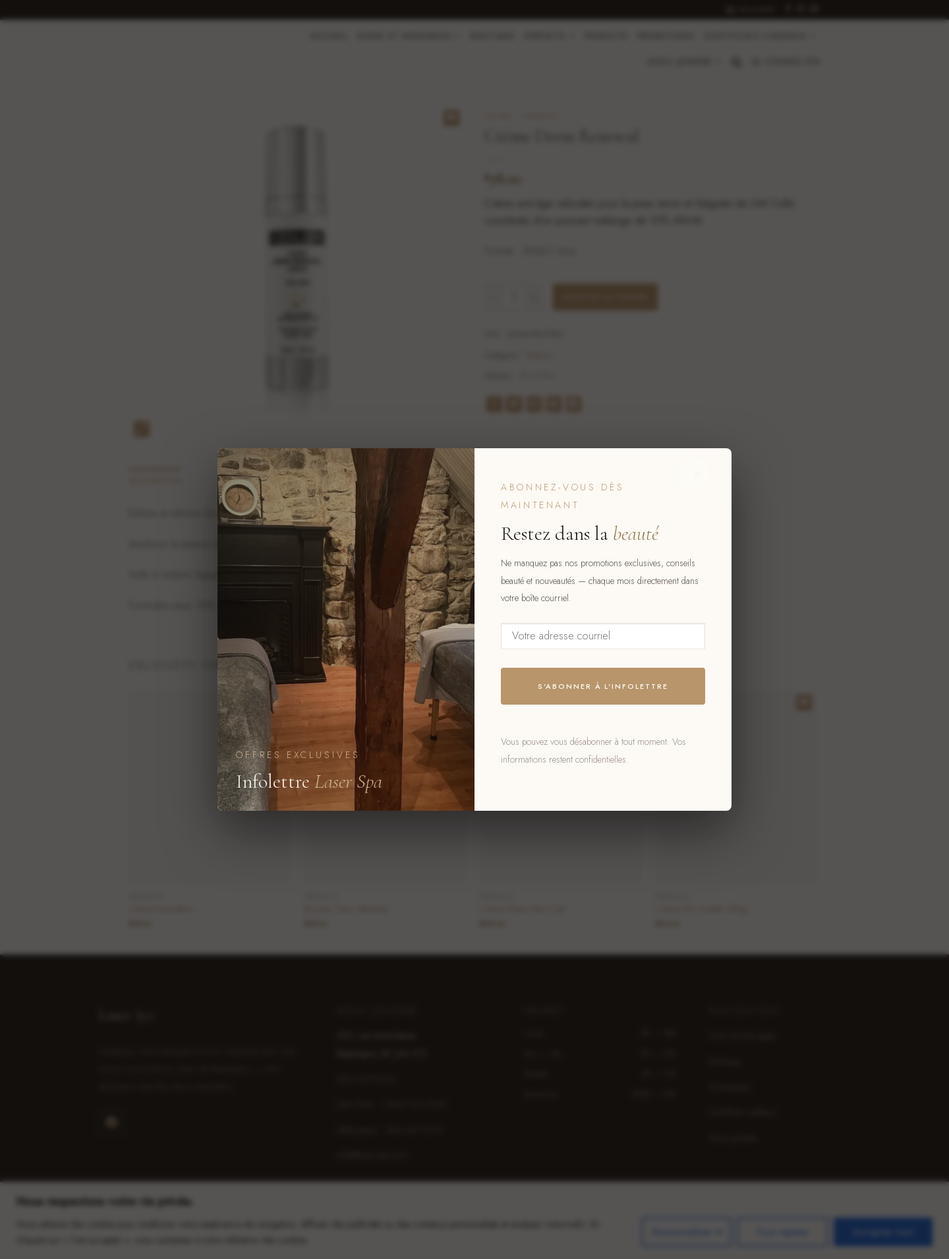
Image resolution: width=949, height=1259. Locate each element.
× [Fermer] (697, 473)
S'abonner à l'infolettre (603, 686)
